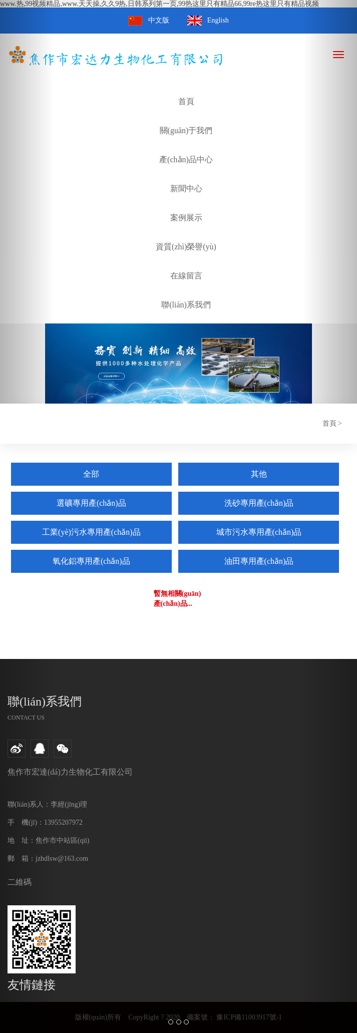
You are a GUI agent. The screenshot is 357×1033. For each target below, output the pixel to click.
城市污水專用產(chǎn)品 (259, 532)
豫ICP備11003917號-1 (248, 1017)
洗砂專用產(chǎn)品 (259, 503)
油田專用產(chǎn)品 (259, 561)
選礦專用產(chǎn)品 (91, 503)
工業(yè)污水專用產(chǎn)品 (91, 532)
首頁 (329, 423)
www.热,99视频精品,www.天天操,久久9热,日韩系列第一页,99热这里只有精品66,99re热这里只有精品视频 (159, 4)
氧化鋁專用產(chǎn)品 (91, 561)
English (218, 20)
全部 (91, 474)
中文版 (158, 20)
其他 (259, 474)
